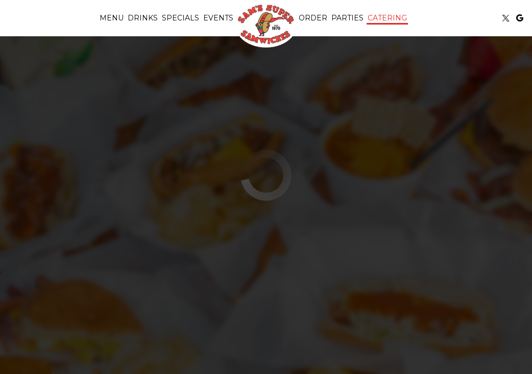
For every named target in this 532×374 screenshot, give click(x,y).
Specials (180, 17)
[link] (266, 25)
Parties (347, 17)
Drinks (143, 17)
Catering (387, 17)
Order (313, 17)
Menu (112, 17)
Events (218, 17)
